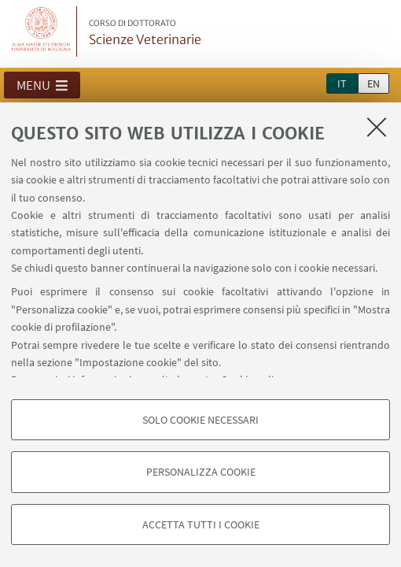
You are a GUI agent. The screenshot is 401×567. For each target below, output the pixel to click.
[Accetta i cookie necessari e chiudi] (376, 126)
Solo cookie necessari (200, 420)
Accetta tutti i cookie (200, 524)
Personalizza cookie (201, 472)
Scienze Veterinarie (145, 33)
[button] (42, 85)
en (373, 83)
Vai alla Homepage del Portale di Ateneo (41, 31)
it (342, 83)
